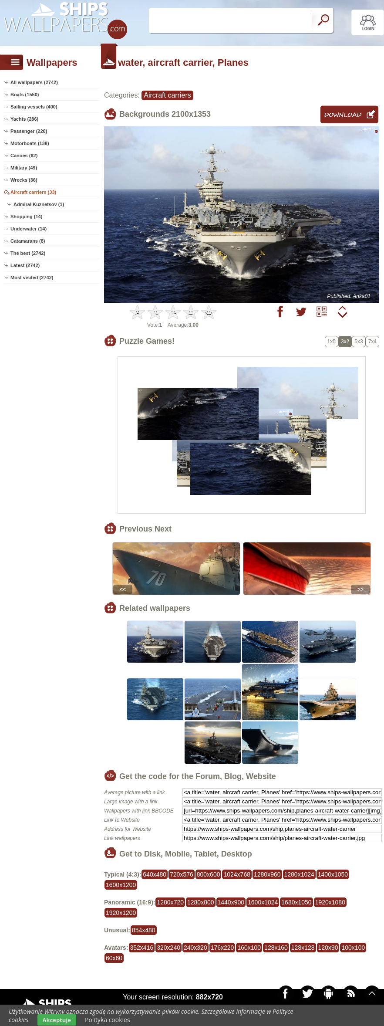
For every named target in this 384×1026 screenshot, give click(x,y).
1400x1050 (333, 874)
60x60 (114, 958)
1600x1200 (121, 884)
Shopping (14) (26, 216)
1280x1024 (299, 874)
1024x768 (236, 874)
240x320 (195, 947)
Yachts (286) (24, 119)
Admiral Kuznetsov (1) (38, 204)
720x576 (181, 874)
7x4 (372, 342)
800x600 (208, 874)
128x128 (303, 947)
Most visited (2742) (31, 277)
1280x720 (170, 902)
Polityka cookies (107, 1020)
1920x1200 (121, 912)
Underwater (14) (28, 228)
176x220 (222, 947)
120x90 (328, 947)
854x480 (143, 930)
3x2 (345, 342)
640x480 (154, 874)
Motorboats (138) (29, 143)
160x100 (249, 947)
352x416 (142, 947)
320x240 (168, 947)
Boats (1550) (24, 94)
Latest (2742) (25, 265)
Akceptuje (57, 1020)
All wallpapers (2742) (34, 82)
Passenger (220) (28, 131)
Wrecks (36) (23, 180)
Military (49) (23, 167)
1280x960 (267, 874)
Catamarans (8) (27, 241)
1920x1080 (330, 902)
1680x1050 (296, 902)
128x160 (276, 947)
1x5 (331, 342)
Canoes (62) (23, 155)
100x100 (353, 947)
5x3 (358, 342)
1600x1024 (263, 902)
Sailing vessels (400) (33, 106)
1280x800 (200, 902)
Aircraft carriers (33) (33, 192)
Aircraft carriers (167, 95)
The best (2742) (27, 253)
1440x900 (231, 902)
